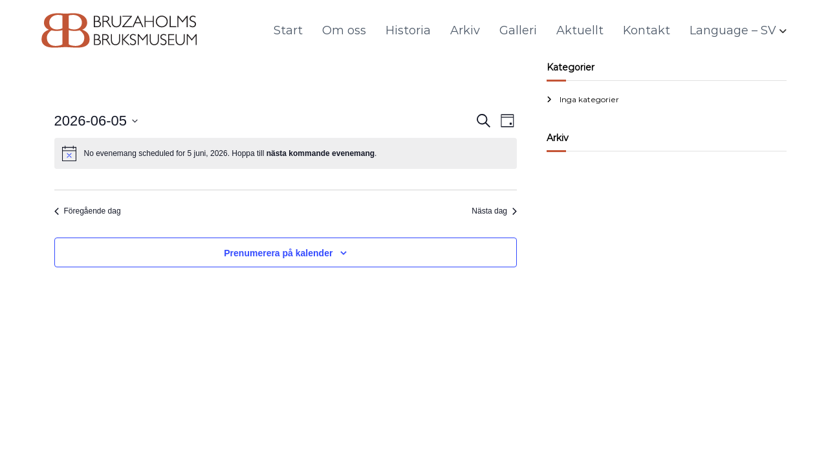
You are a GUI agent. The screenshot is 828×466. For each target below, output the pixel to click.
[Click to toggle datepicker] (96, 120)
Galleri (518, 30)
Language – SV (733, 30)
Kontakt (646, 30)
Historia (408, 30)
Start (288, 30)
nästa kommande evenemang (321, 153)
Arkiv (465, 30)
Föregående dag (87, 211)
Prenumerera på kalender (278, 253)
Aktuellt (580, 30)
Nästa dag (494, 211)
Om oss (344, 30)
